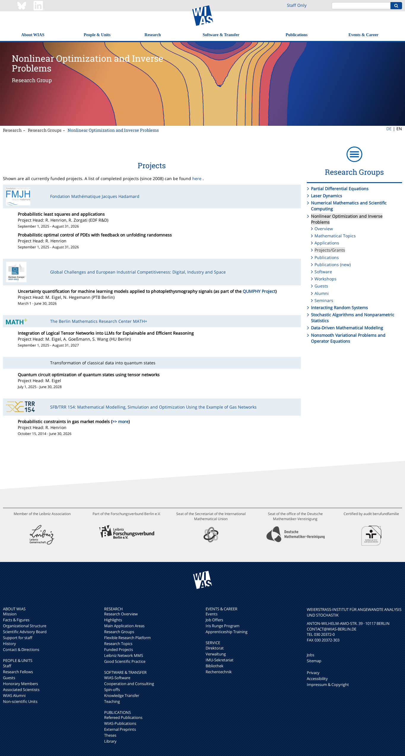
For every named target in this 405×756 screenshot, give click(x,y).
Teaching (112, 701)
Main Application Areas (124, 625)
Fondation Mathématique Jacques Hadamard (94, 196)
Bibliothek (214, 665)
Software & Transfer (221, 35)
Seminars (324, 300)
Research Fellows (18, 671)
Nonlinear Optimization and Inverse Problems (113, 130)
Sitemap (314, 660)
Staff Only (296, 5)
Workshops (325, 279)
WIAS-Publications (120, 723)
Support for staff (17, 637)
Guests (321, 286)
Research (152, 35)
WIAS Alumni (14, 695)
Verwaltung (216, 654)
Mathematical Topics (335, 236)
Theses (110, 735)
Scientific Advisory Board (25, 631)
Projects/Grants (330, 250)
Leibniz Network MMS (123, 655)
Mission (10, 614)
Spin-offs (112, 689)
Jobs (310, 654)
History (9, 643)
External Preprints (120, 729)
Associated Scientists (21, 689)
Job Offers (214, 619)
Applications (327, 243)
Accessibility (317, 678)
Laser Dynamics (326, 195)
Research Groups (44, 130)
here (196, 178)
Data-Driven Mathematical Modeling (347, 328)
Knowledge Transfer (121, 695)
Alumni (322, 293)
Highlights (113, 619)
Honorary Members (20, 683)
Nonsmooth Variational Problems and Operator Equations (348, 338)
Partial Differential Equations (340, 188)
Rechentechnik (219, 671)
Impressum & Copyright (328, 684)
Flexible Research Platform (127, 637)
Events (211, 614)
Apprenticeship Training (226, 631)
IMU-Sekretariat (220, 660)
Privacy (313, 672)
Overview (324, 228)
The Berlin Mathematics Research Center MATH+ (98, 321)
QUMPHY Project (259, 291)
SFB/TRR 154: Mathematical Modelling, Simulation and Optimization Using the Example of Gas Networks (153, 407)
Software (323, 271)
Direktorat (215, 648)
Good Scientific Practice (124, 661)
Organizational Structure (24, 625)
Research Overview (121, 614)
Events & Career (364, 35)
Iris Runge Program (222, 625)
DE (389, 128)
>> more (120, 421)
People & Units (97, 35)
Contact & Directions (21, 649)
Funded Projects (118, 649)
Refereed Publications (123, 717)
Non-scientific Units (20, 701)
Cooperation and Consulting (129, 683)
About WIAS (33, 35)
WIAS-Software (117, 677)
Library (110, 741)
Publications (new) (333, 264)
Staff (7, 665)
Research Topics (118, 643)
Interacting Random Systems (339, 307)
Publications (297, 35)
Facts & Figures (16, 619)
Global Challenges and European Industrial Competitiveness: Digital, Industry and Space (138, 272)
